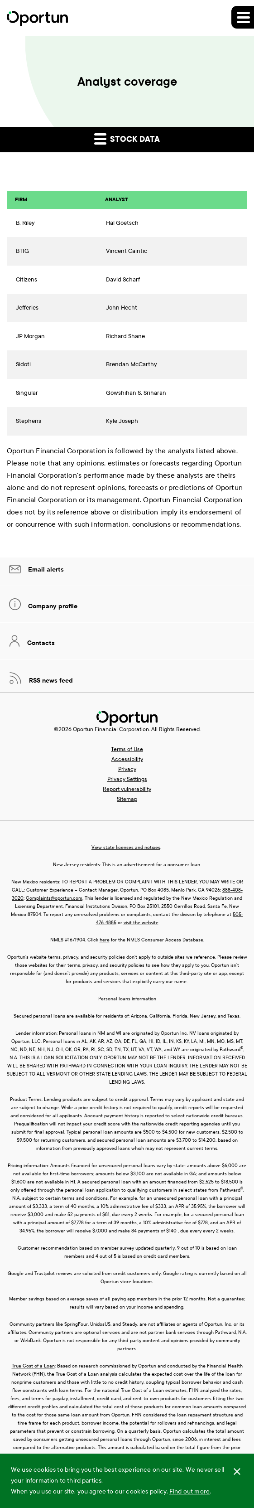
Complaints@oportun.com (54, 898)
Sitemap (127, 799)
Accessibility (127, 759)
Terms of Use (127, 749)
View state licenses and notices (125, 847)
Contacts (40, 643)
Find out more (189, 1491)
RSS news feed (50, 680)
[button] (242, 17)
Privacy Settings (127, 779)
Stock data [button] (127, 138)
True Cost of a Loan (33, 1366)
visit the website (141, 923)
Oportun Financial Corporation (111, 729)
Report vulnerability (127, 789)
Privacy (127, 769)
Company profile (51, 606)
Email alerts (45, 569)
